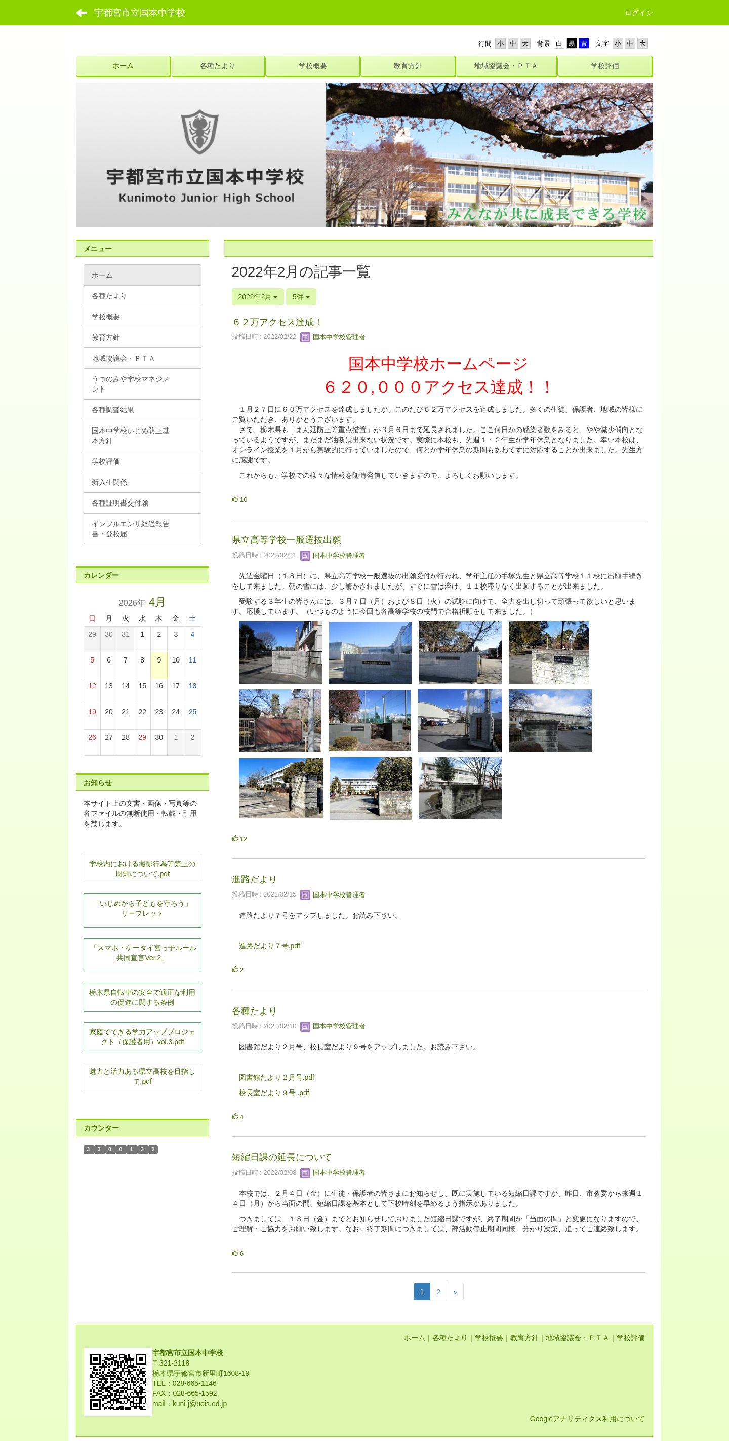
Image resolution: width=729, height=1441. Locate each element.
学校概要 (489, 1338)
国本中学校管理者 (333, 337)
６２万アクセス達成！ (277, 322)
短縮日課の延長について (282, 1157)
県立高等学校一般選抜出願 (286, 540)
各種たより (254, 1011)
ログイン (639, 13)
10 (240, 499)
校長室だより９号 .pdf (274, 1092)
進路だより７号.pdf (269, 946)
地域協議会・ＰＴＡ (578, 1338)
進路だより (254, 879)
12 (240, 839)
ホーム (414, 1338)
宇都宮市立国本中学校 (139, 13)
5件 (301, 297)
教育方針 (524, 1338)
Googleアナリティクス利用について (587, 1419)
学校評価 (631, 1338)
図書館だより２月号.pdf (276, 1077)
